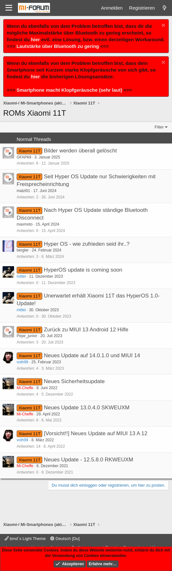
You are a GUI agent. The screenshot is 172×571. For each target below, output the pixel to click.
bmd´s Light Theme (24, 538)
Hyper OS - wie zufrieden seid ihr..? (86, 244)
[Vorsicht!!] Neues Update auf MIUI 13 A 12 (95, 433)
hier (35, 39)
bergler (23, 250)
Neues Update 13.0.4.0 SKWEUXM (86, 408)
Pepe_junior (27, 336)
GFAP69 (24, 157)
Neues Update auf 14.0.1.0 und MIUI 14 (92, 355)
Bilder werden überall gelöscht (80, 151)
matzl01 (23, 191)
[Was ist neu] (164, 8)
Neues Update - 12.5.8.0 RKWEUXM (88, 460)
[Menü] (8, 8)
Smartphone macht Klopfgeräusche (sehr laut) (69, 90)
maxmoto (24, 224)
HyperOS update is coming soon (83, 270)
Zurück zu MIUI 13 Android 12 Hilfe (86, 330)
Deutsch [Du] (65, 538)
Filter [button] (159, 127)
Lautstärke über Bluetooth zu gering (57, 46)
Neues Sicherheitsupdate (74, 381)
